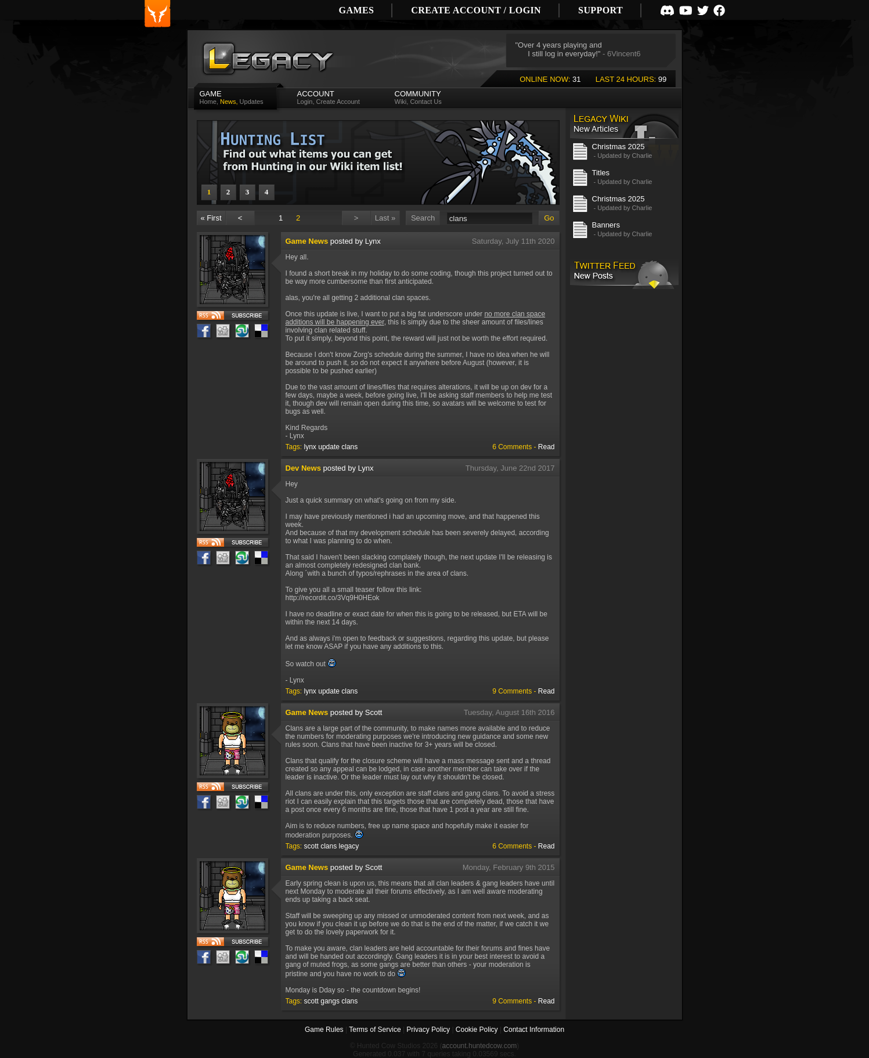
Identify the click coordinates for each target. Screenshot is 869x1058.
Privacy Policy (428, 1029)
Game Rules (324, 1029)
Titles (601, 172)
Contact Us (425, 101)
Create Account (338, 101)
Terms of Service (375, 1029)
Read (546, 447)
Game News (307, 241)
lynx (310, 447)
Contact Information (533, 1029)
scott (311, 846)
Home (208, 101)
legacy (349, 846)
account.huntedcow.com (479, 1046)
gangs (330, 1001)
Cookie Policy (477, 1029)
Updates (252, 101)
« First (210, 218)
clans (349, 447)
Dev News (303, 468)
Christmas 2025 (618, 146)
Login (305, 101)
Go (549, 218)
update (329, 447)
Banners (606, 225)
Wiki (401, 101)
